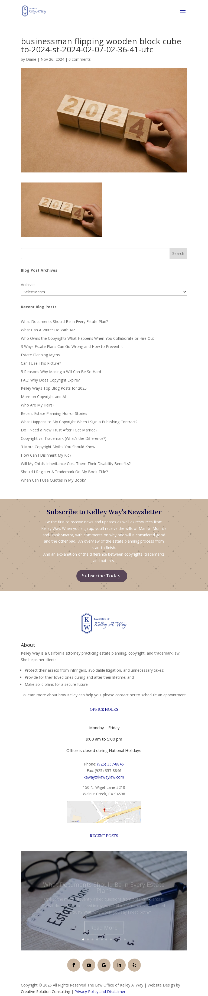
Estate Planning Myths (40, 354)
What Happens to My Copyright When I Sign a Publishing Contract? (79, 421)
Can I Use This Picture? (41, 363)
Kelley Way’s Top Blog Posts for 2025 (54, 388)
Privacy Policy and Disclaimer (99, 991)
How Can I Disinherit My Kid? (46, 455)
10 (125, 939)
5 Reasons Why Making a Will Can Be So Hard (61, 371)
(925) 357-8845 (110, 764)
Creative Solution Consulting (45, 991)
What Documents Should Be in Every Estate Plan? (64, 321)
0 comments (80, 59)
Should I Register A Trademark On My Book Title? (64, 471)
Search (178, 253)
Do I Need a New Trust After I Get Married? (59, 430)
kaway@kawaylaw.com (104, 777)
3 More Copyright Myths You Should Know (58, 446)
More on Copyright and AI (43, 396)
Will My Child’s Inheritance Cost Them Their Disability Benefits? (76, 463)
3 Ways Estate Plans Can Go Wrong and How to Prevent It (72, 346)
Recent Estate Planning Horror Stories (54, 413)
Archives (28, 284)
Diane (31, 59)
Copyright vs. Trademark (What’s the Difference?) (63, 438)
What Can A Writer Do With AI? (48, 329)
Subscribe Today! (102, 576)
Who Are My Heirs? (37, 405)
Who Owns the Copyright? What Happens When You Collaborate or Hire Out (87, 338)
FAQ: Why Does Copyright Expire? (50, 380)
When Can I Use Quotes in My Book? (53, 480)
